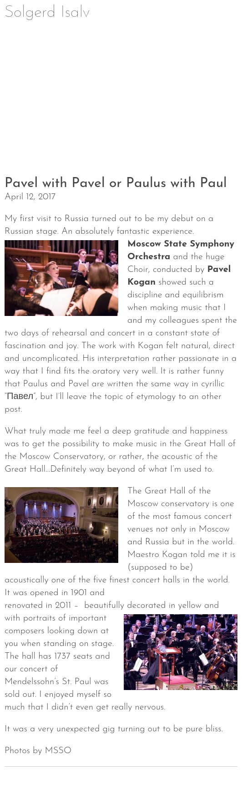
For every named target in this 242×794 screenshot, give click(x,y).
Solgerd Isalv (47, 13)
